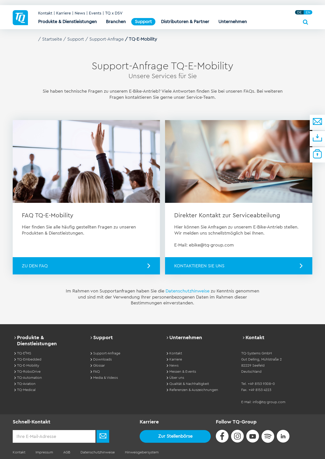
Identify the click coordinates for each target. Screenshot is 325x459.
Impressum (44, 452)
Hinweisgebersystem (142, 452)
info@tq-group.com (269, 402)
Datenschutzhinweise (188, 291)
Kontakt (45, 13)
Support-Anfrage (106, 39)
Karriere (63, 13)
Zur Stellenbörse (175, 436)
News (80, 13)
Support (75, 39)
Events (95, 13)
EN (308, 12)
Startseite (52, 39)
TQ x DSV (114, 13)
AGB (66, 452)
